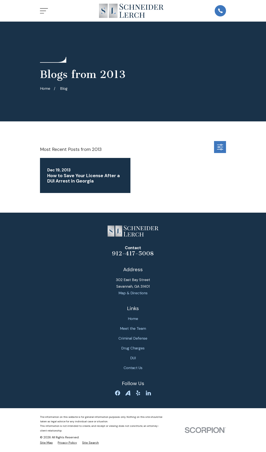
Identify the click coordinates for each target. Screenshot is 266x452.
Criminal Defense (132, 338)
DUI (133, 358)
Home (133, 318)
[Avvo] (127, 393)
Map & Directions (133, 293)
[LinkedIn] (148, 393)
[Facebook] (117, 393)
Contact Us (133, 367)
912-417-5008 (133, 253)
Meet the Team (133, 328)
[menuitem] (46, 443)
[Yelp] (138, 393)
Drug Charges (133, 348)
